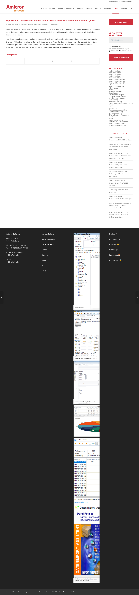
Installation (113, 108)
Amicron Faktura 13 (116, 76)
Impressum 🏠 (114, 255)
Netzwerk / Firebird (116, 113)
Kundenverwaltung (116, 112)
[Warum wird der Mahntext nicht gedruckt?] (137, 297)
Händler (45, 260)
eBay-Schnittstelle (115, 101)
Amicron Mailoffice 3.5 (117, 79)
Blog (43, 265)
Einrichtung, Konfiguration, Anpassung (123, 103)
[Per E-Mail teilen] (90, 61)
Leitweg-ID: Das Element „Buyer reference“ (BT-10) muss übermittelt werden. (120, 205)
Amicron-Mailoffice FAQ (117, 123)
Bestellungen (114, 93)
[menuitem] (47, 8)
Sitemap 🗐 (113, 250)
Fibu (110, 106)
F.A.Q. (44, 271)
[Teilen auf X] (34, 61)
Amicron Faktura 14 (116, 78)
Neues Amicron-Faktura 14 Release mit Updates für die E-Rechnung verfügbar (119, 164)
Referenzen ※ (114, 239)
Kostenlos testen (121, 22)
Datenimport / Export (27, 24)
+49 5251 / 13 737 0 (127, 1)
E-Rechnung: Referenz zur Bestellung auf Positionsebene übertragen (119, 173)
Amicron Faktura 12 (116, 74)
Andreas (54, 24)
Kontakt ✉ (113, 234)
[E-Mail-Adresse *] (121, 40)
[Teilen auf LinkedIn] (52, 61)
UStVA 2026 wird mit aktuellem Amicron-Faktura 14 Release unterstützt (120, 146)
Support (45, 255)
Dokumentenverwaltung (118, 96)
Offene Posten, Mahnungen (119, 115)
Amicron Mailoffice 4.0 (117, 81)
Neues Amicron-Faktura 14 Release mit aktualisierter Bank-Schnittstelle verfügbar (120, 155)
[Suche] (131, 8)
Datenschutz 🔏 (115, 260)
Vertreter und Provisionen (118, 122)
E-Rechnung (113, 100)
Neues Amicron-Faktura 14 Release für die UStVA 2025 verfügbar (118, 183)
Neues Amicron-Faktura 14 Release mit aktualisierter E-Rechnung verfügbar (118, 214)
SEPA (111, 117)
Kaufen (44, 250)
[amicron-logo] (16, 8)
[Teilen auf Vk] (71, 61)
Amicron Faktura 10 (116, 71)
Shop (111, 118)
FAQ (110, 85)
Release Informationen (117, 125)
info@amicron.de (114, 1)
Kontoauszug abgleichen (118, 110)
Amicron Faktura (48, 234)
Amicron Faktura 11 (116, 73)
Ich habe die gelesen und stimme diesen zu (120, 49)
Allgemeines (113, 88)
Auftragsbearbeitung (116, 91)
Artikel (111, 90)
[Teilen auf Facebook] (15, 61)
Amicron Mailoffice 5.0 (117, 83)
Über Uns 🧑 (114, 244)
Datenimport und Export (41, 24)
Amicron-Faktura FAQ (117, 86)
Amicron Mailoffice (48, 239)
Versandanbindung (116, 120)
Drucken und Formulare (118, 98)
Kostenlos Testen (48, 244)
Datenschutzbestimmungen (119, 49)
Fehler (111, 105)
